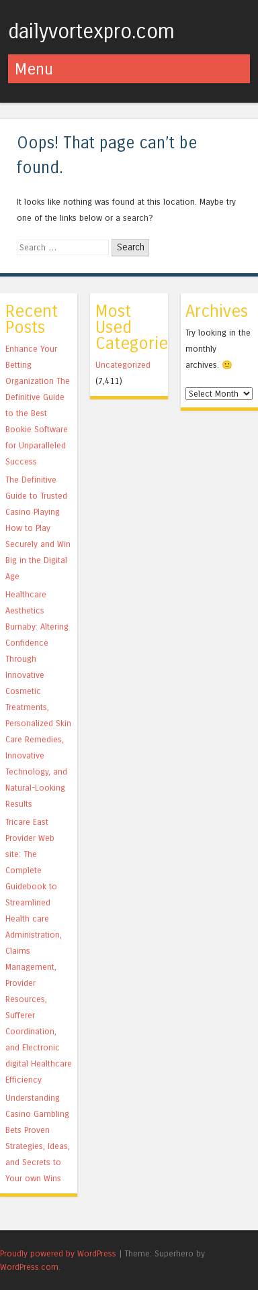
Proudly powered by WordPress (58, 1253)
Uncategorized (122, 365)
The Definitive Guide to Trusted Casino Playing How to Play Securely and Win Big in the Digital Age (38, 528)
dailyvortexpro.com (91, 31)
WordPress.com (29, 1267)
